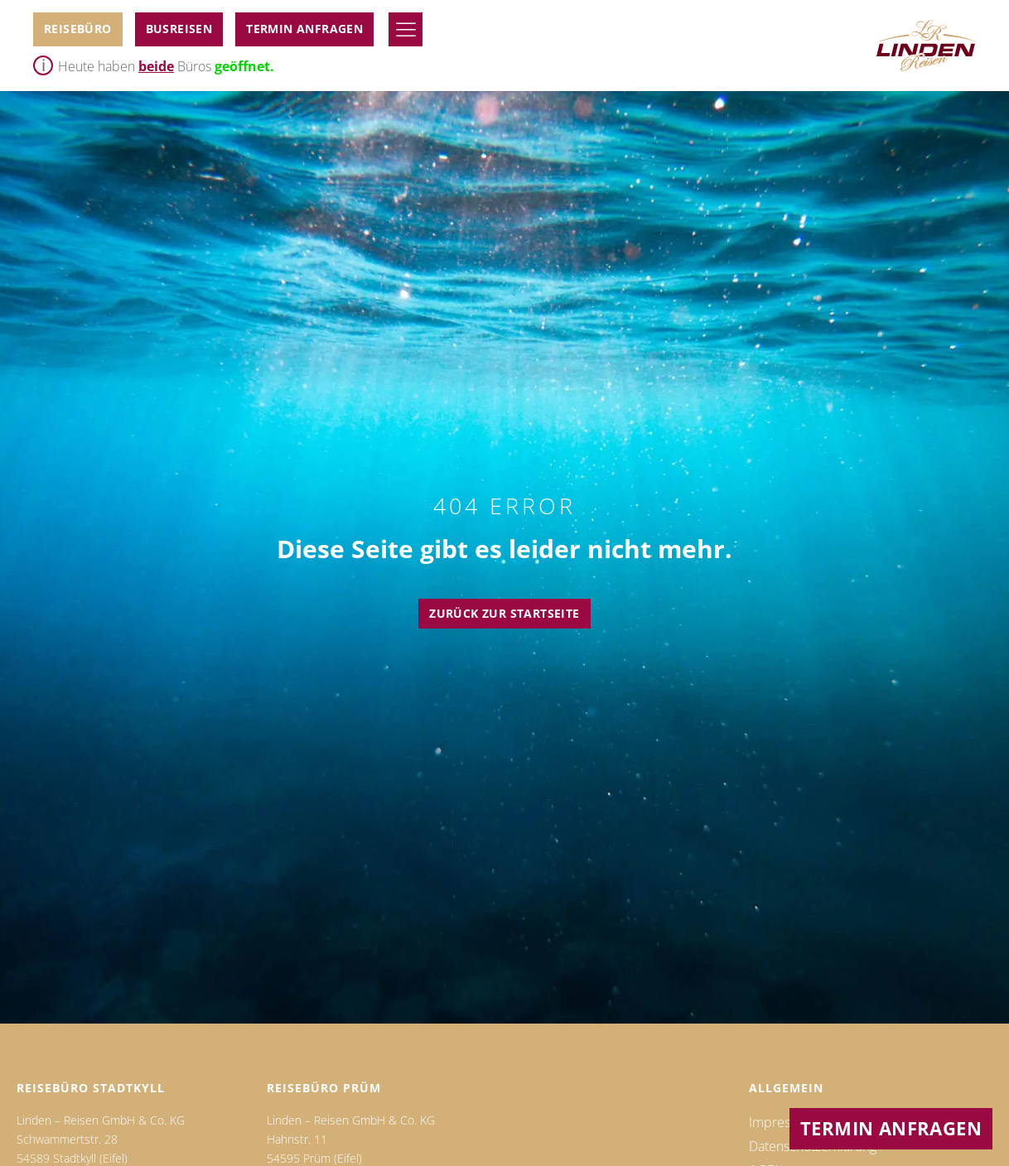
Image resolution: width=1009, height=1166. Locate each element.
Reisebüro (78, 28)
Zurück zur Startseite (504, 613)
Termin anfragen (304, 28)
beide (156, 66)
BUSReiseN (179, 28)
